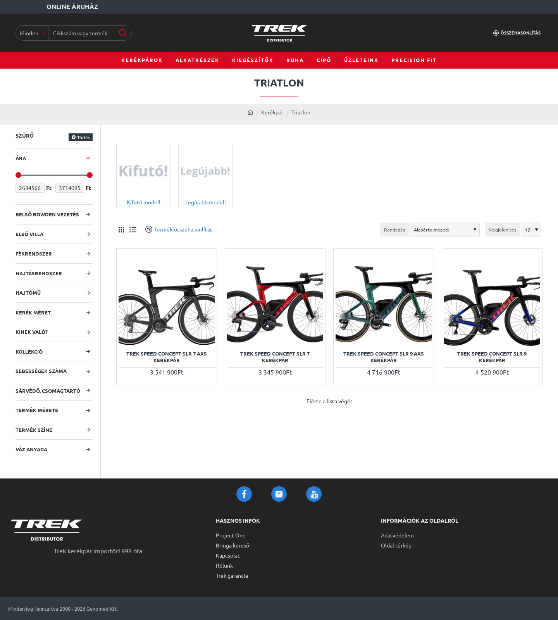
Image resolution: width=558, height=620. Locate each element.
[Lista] (133, 229)
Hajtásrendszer (39, 273)
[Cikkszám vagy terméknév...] (122, 33)
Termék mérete (37, 410)
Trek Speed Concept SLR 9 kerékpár (492, 357)
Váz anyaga (31, 449)
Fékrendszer (34, 253)
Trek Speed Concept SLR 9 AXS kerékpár (383, 357)
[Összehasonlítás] (516, 33)
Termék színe (34, 430)
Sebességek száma (41, 371)
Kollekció (29, 351)
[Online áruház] (54, 7)
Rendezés (394, 229)
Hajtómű (28, 292)
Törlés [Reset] (83, 137)
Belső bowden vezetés (47, 214)
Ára (21, 158)
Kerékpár (272, 112)
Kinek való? (32, 331)
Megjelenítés (502, 229)
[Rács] (121, 229)
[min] (30, 188)
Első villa (29, 234)
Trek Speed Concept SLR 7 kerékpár (275, 357)
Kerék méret (33, 312)
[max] (69, 188)
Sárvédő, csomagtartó (48, 390)
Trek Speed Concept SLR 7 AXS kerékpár (166, 357)
